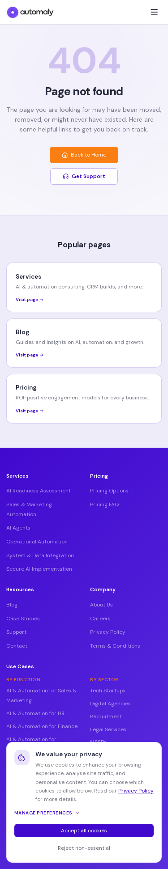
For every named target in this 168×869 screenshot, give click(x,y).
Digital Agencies (110, 703)
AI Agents (18, 527)
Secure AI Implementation (39, 568)
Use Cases (20, 666)
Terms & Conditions (115, 645)
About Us (101, 604)
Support (16, 632)
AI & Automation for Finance (42, 726)
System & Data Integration (40, 555)
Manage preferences (47, 813)
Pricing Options (109, 490)
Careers (100, 618)
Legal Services (108, 729)
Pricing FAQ (104, 504)
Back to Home (84, 154)
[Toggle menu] (154, 12)
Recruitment (106, 716)
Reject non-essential (84, 848)
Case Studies (23, 618)
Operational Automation (37, 541)
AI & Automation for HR (35, 713)
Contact (16, 645)
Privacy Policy (107, 632)
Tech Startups (107, 690)
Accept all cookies (84, 830)
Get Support (84, 176)
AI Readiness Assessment (38, 490)
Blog (11, 604)
